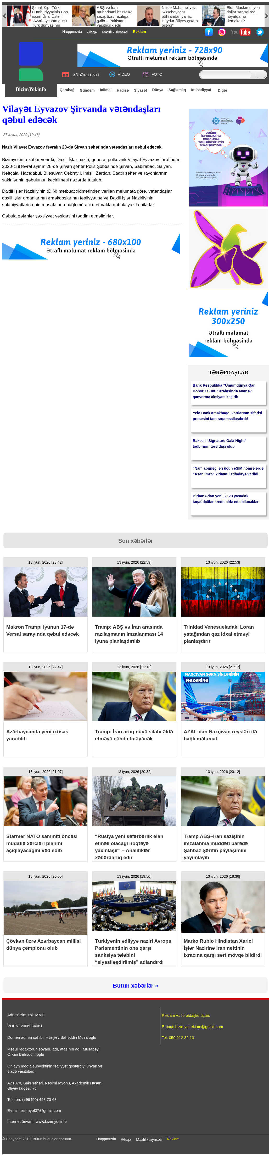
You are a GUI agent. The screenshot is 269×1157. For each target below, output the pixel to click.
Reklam (173, 1139)
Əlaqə (126, 1139)
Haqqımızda (106, 1139)
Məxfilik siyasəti (149, 1139)
